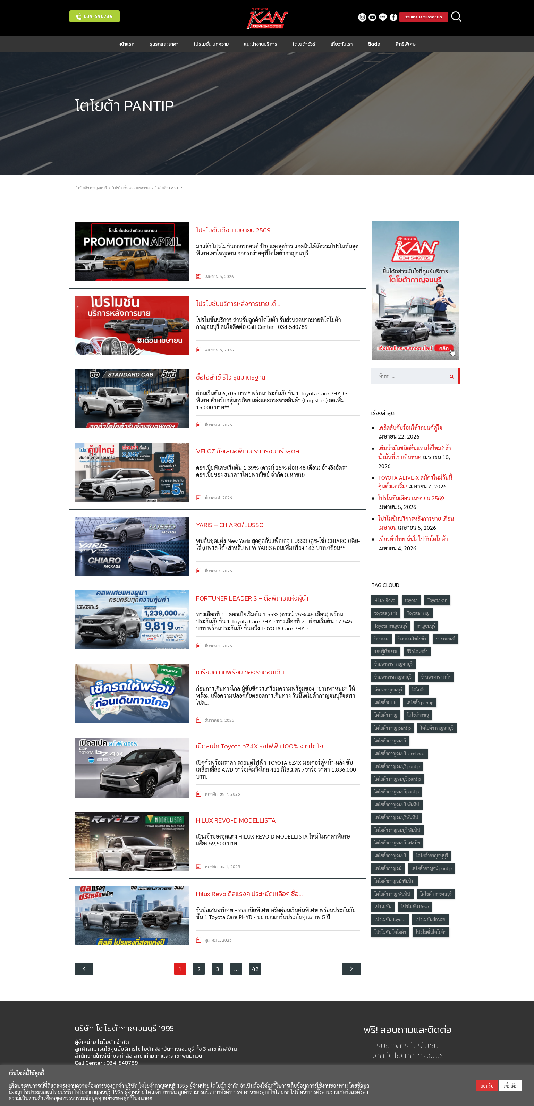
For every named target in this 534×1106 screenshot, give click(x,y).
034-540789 (98, 16)
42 (255, 966)
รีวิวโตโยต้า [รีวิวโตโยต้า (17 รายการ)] (417, 651)
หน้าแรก (126, 44)
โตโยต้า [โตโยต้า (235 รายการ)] (418, 689)
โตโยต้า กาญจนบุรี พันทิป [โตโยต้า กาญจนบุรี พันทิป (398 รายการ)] (397, 830)
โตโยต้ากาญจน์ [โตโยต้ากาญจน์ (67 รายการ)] (387, 868)
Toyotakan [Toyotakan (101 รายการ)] (437, 600)
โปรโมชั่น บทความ (211, 44)
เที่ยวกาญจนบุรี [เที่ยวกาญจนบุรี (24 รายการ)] (388, 689)
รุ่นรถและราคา (164, 44)
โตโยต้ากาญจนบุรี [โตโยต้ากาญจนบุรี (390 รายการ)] (390, 740)
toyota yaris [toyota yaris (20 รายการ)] (385, 613)
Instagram (360, 17)
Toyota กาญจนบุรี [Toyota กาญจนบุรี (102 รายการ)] (390, 626)
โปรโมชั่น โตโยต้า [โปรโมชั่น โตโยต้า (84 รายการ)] (390, 932)
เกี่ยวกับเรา (342, 44)
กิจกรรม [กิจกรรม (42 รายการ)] (381, 638)
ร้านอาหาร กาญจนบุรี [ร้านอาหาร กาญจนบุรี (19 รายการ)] (393, 664)
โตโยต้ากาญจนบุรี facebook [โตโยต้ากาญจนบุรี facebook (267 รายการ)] (399, 753)
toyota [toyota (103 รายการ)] (411, 600)
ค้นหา (456, 17)
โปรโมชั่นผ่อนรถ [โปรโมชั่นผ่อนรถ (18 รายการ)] (430, 919)
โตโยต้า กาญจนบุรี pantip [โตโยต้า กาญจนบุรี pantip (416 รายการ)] (397, 779)
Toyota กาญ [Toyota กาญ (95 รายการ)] (418, 613)
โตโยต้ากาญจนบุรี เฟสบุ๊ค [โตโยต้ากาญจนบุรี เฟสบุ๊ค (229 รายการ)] (397, 842)
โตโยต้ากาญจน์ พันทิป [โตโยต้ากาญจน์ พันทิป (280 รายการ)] (394, 881)
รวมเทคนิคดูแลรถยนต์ (423, 17)
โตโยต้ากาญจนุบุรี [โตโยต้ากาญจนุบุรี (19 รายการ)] (432, 855)
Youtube (370, 17)
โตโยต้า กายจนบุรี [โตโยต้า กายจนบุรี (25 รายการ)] (436, 894)
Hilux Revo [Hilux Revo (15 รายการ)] (384, 600)
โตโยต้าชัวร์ (304, 44)
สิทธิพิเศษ (406, 44)
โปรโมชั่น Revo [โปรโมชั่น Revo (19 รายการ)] (415, 906)
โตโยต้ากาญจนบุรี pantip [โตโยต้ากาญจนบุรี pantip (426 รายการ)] (397, 766)
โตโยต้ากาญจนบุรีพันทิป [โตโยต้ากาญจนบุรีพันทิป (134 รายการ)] (396, 817)
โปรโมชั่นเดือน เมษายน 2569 (411, 498)
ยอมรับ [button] (487, 1086)
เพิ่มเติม (510, 1086)
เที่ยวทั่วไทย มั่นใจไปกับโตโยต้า (413, 539)
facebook (391, 17)
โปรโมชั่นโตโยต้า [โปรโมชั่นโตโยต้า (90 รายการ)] (431, 932)
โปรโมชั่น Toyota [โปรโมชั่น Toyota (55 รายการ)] (390, 919)
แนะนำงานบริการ (260, 44)
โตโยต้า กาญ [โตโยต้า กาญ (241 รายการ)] (385, 715)
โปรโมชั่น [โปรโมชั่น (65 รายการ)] (382, 906)
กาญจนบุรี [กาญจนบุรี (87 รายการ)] (426, 626)
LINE (381, 17)
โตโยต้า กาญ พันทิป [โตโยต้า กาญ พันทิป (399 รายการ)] (392, 894)
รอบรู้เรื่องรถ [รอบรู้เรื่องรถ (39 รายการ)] (385, 651)
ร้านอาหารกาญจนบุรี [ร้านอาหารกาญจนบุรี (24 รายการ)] (393, 677)
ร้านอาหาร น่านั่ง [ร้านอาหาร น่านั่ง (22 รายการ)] (436, 677)
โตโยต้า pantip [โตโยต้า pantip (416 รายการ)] (419, 702)
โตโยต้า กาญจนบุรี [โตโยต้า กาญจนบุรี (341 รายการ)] (437, 728)
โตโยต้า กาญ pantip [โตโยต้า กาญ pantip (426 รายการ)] (392, 728)
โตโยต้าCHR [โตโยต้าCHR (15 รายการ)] (385, 702)
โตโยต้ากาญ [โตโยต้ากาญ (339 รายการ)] (418, 715)
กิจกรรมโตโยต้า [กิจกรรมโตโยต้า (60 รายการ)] (412, 638)
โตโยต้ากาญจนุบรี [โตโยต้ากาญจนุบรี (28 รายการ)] (390, 855)
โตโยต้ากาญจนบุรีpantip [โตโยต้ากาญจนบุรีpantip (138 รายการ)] (396, 791)
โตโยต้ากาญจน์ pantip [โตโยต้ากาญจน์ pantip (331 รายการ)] (431, 868)
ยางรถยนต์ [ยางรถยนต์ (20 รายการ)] (445, 638)
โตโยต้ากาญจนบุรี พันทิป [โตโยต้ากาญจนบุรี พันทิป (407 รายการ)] (396, 804)
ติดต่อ (374, 44)
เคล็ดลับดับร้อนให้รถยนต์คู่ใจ (410, 427)
